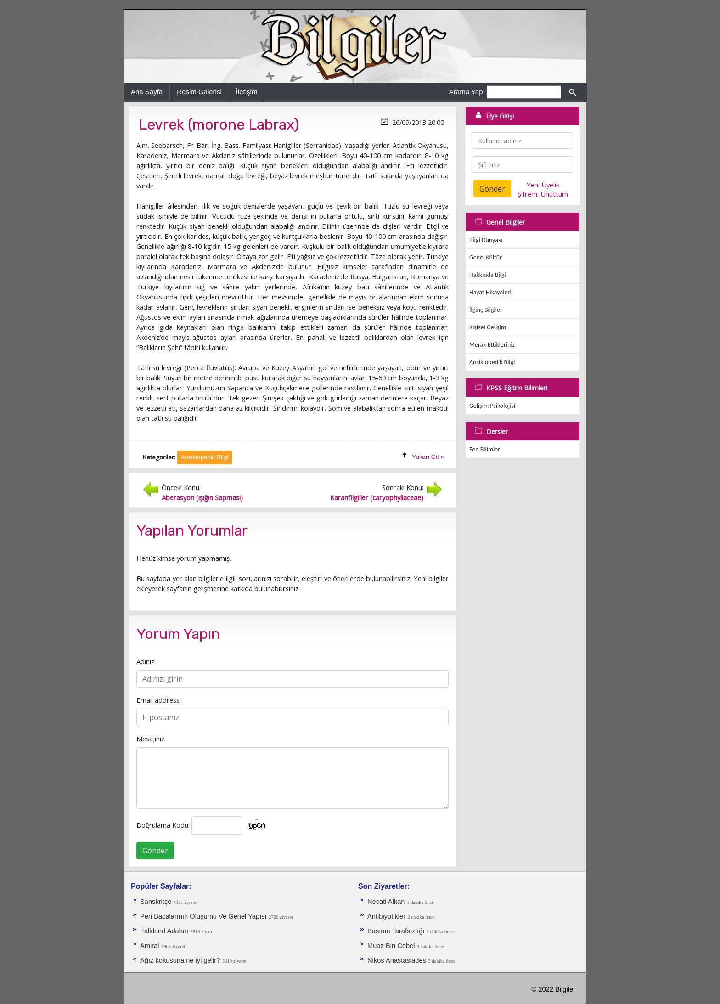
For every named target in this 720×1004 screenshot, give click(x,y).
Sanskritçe (157, 901)
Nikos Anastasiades (396, 960)
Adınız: (146, 661)
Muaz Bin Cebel (392, 945)
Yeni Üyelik (543, 184)
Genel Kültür (485, 257)
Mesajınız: (151, 738)
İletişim (247, 92)
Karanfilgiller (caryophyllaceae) (376, 497)
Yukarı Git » (428, 456)
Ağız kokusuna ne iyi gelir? (180, 960)
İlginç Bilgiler (485, 310)
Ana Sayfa (147, 92)
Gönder (155, 851)
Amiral (150, 945)
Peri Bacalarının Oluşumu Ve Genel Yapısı (203, 916)
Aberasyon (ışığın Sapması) (202, 497)
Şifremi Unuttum (543, 193)
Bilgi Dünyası (485, 240)
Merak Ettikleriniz (492, 345)
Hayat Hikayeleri (490, 292)
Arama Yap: (467, 92)
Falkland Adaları (165, 931)
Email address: (158, 700)
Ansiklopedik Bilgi (492, 362)
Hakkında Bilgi (487, 275)
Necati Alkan (386, 901)
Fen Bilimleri (485, 449)
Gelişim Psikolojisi (492, 406)
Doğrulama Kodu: (163, 824)
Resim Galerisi (199, 92)
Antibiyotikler (387, 916)
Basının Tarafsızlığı (395, 931)
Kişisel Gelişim (487, 327)
